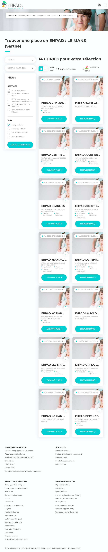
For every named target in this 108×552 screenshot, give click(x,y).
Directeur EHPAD (62, 451)
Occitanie (9, 532)
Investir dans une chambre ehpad (19, 457)
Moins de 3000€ (18, 129)
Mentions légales (59, 548)
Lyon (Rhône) (61, 491)
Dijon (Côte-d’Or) (62, 485)
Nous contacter (74, 548)
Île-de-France (10, 515)
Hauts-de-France (12, 512)
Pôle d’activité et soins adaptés (21, 111)
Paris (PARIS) (60, 502)
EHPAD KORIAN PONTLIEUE (59, 313)
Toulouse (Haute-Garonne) (66, 512)
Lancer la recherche (20, 145)
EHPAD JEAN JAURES (55, 259)
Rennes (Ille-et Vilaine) (64, 505)
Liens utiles (9, 464)
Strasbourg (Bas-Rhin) (64, 509)
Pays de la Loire (11, 536)
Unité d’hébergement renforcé (21, 105)
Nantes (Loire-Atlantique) (66, 498)
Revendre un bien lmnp (15, 454)
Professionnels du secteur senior (69, 454)
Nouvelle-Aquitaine (13, 529)
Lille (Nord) (60, 488)
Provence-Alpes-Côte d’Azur (16, 539)
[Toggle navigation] (105, 5)
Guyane (8, 509)
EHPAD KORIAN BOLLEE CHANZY (63, 416)
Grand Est (9, 502)
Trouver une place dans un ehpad (19, 451)
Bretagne (9, 491)
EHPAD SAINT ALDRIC (89, 103)
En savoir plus (54, 119)
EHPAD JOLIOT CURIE (89, 206)
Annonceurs (60, 464)
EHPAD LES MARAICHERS (58, 364)
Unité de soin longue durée (20, 94)
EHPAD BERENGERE (88, 416)
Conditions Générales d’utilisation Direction (23, 471)
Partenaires (9, 467)
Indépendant (17, 125)
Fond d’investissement (65, 461)
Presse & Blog (61, 457)
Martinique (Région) (13, 522)
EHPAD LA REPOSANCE (90, 259)
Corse (7, 498)
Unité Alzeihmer (18, 90)
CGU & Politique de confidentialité (36, 548)
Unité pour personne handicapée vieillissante (22, 100)
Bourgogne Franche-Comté (16, 488)
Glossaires (9, 461)
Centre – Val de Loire (13, 495)
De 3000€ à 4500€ (20, 133)
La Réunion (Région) (13, 519)
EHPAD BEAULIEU (53, 206)
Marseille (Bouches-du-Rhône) (68, 495)
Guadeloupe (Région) (14, 505)
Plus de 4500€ (18, 137)
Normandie (9, 526)
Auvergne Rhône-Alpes (14, 485)
